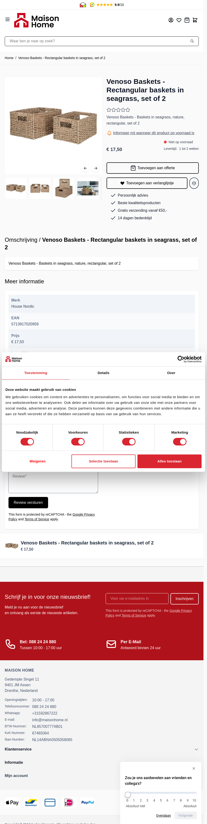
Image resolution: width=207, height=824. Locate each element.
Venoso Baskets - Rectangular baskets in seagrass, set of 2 (61, 58)
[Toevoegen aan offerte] (153, 168)
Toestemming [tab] (35, 373)
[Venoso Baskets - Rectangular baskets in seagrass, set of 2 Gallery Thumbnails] (53, 188)
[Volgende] (95, 168)
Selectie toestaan (103, 461)
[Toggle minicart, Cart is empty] (195, 20)
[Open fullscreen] (53, 126)
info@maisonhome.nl (50, 720)
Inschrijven (185, 599)
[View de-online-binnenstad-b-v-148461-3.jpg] (64, 188)
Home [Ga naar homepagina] (9, 58)
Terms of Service (37, 519)
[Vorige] (85, 168)
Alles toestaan (169, 461)
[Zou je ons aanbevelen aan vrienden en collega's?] (161, 793)
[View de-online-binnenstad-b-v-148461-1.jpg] (16, 188)
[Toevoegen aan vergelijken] (194, 183)
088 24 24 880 (44, 707)
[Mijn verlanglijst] (179, 20)
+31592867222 (44, 713)
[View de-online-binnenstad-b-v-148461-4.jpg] (88, 188)
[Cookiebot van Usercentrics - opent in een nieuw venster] (181, 359)
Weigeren (37, 461)
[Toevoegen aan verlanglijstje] (147, 183)
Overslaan (163, 815)
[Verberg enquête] (194, 768)
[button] (102, 775)
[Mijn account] (171, 20)
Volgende (185, 815)
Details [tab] (103, 373)
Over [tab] (171, 373)
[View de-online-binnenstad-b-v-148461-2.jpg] (40, 188)
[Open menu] (7, 19)
